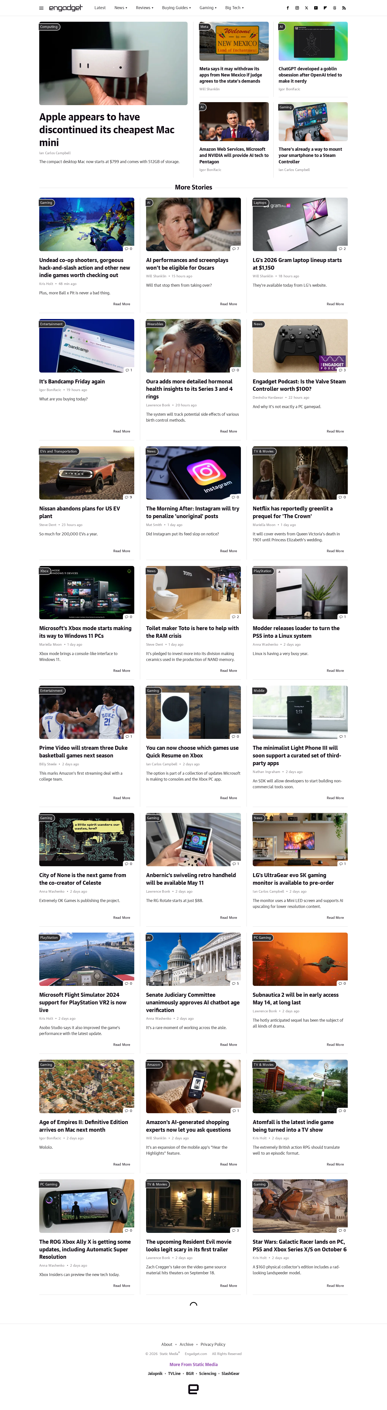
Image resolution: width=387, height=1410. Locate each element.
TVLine (174, 1374)
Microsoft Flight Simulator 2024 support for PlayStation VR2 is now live (82, 1002)
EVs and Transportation (58, 451)
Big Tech (233, 8)
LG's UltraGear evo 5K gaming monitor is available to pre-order (293, 879)
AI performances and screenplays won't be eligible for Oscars (187, 264)
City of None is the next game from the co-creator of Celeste (82, 879)
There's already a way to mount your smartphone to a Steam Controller (310, 155)
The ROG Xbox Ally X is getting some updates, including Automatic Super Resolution (85, 1249)
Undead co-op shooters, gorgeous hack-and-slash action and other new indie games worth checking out (84, 268)
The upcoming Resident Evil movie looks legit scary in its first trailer (189, 1245)
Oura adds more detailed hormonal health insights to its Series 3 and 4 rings (189, 389)
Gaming (206, 8)
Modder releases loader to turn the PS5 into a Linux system (296, 632)
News (119, 8)
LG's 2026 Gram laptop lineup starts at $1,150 (297, 264)
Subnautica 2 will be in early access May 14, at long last (296, 998)
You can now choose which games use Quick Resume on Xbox (192, 751)
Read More (121, 304)
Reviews (143, 8)
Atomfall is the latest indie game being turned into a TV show (293, 1126)
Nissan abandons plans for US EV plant (79, 512)
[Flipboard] (325, 8)
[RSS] (344, 8)
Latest (100, 8)
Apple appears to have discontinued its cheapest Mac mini (106, 130)
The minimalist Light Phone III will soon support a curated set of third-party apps (297, 755)
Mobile (259, 691)
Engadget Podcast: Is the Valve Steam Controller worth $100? (299, 385)
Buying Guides (175, 8)
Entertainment (51, 324)
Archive (186, 1345)
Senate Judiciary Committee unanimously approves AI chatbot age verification (193, 1002)
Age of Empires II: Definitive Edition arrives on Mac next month (83, 1126)
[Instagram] (297, 8)
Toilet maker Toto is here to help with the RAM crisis (192, 632)
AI (281, 27)
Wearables (155, 324)
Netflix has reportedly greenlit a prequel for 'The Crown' (293, 512)
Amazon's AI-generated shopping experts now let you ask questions (188, 1126)
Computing (49, 27)
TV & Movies (263, 451)
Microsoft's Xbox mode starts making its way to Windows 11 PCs (85, 632)
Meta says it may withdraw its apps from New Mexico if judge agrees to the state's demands (230, 75)
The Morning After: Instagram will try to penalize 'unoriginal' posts (192, 512)
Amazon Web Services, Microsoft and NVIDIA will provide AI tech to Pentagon (234, 155)
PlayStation (262, 571)
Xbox (44, 571)
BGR (190, 1374)
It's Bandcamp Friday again (72, 381)
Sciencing (207, 1374)
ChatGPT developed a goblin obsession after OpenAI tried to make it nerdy (310, 75)
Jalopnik (155, 1374)
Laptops (260, 203)
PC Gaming (262, 938)
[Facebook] (287, 8)
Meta (204, 27)
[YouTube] (316, 8)
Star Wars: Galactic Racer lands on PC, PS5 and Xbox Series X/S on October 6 (300, 1245)
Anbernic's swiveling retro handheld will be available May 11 (191, 879)
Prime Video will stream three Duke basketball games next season (83, 751)
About (166, 1345)
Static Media (169, 1354)
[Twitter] (306, 8)
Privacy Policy (213, 1345)
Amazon (153, 1065)
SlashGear (230, 1374)
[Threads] (334, 8)
